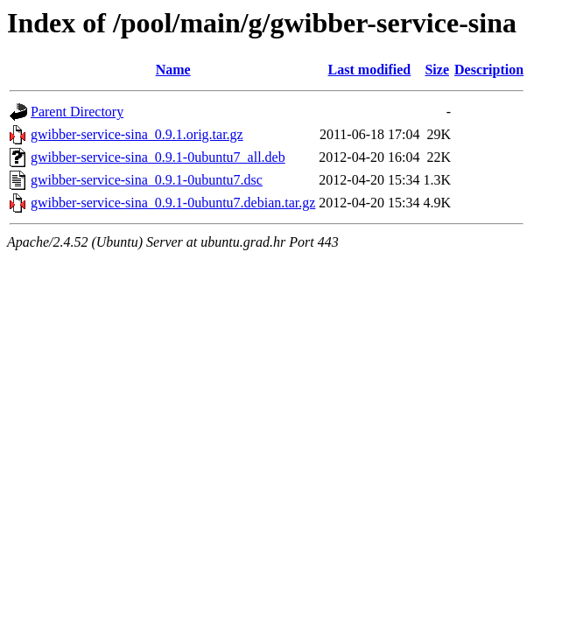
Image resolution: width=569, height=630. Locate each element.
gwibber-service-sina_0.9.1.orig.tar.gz (137, 134)
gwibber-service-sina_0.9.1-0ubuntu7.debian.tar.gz (173, 202)
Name (173, 69)
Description (488, 69)
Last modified (369, 69)
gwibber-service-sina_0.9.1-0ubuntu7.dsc (147, 179)
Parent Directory (77, 111)
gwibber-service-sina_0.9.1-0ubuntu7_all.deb (158, 157)
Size (437, 69)
